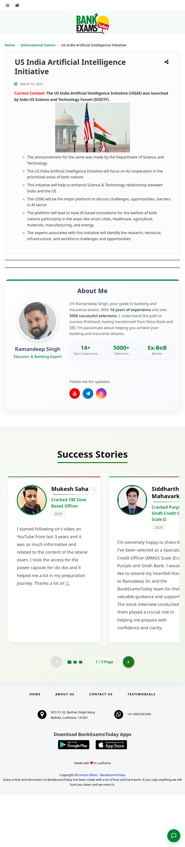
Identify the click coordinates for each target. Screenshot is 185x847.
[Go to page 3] (80, 713)
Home (10, 45)
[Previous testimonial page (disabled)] (56, 714)
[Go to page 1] (69, 713)
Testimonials (142, 746)
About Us (65, 746)
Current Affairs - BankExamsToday (101, 827)
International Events (38, 45)
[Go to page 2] (75, 713)
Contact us (101, 746)
